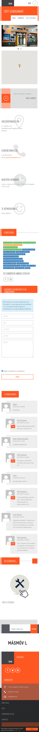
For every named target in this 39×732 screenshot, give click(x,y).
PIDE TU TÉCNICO (12, 597)
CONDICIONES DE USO (8, 714)
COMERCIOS (21, 18)
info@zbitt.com (12, 697)
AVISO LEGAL (5, 703)
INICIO (14, 18)
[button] (19, 65)
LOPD (3, 708)
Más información (17, 730)
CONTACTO (5, 719)
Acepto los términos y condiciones (14, 371)
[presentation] (17, 363)
